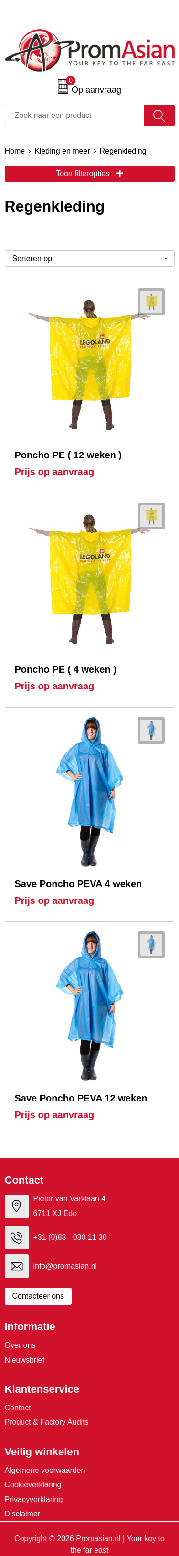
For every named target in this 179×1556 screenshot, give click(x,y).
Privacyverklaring (34, 1499)
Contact (18, 1408)
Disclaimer (23, 1514)
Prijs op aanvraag (55, 471)
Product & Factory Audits (47, 1422)
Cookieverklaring (33, 1485)
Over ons (20, 1345)
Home (15, 151)
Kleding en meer (62, 151)
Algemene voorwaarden (45, 1470)
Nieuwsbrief (25, 1360)
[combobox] (74, 115)
